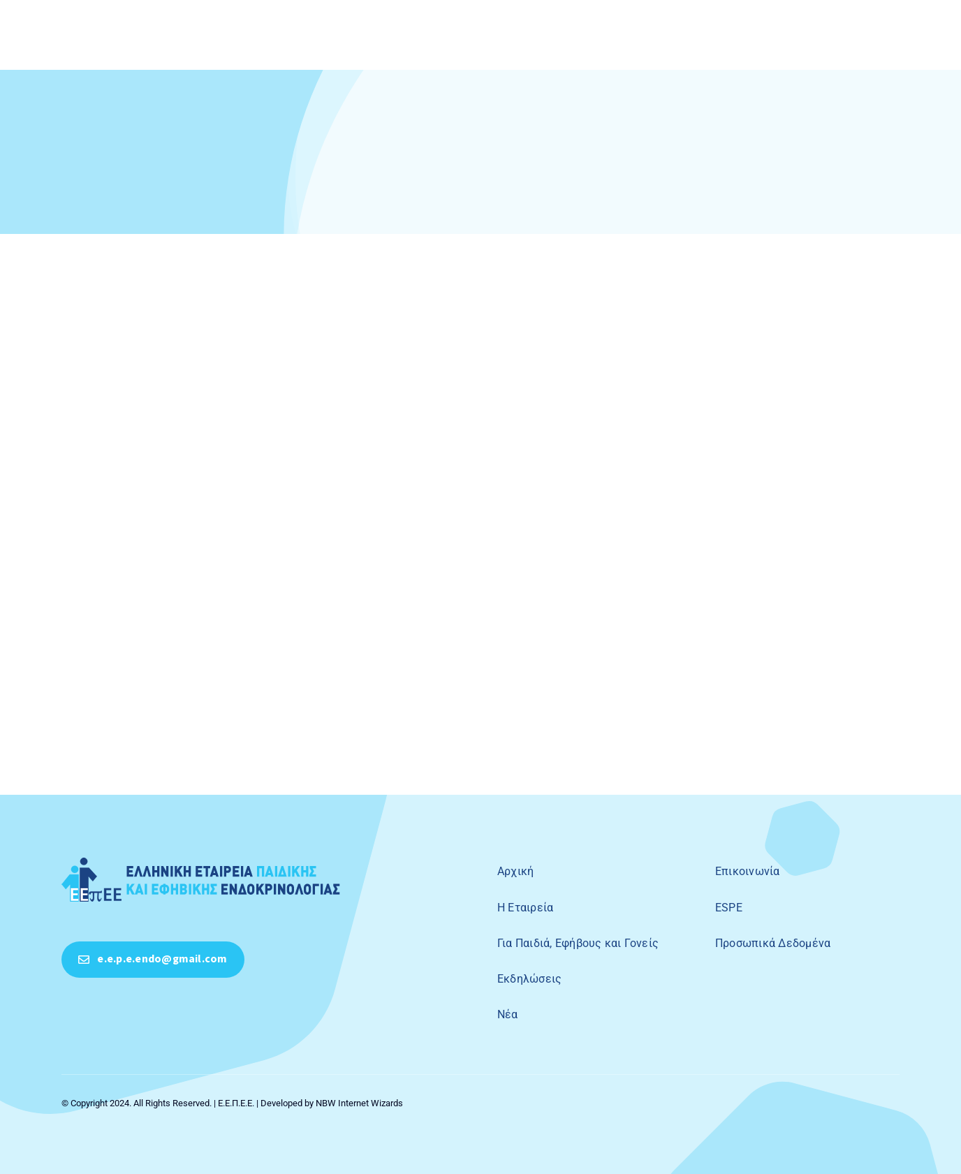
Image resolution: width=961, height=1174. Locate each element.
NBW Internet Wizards (359, 1103)
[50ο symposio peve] (201, 863)
